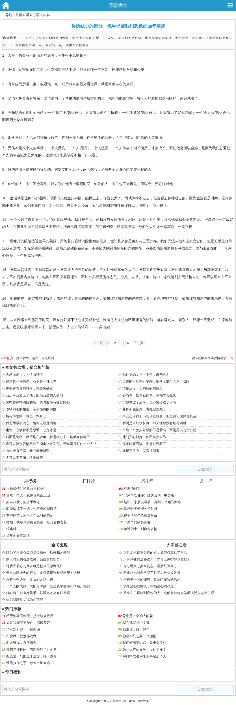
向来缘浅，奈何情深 (21, 643)
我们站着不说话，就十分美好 (144, 643)
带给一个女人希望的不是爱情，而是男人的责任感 (159, 430)
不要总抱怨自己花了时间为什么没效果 (151, 573)
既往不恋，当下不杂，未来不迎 (145, 374)
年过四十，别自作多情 (140, 529)
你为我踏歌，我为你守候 (24, 599)
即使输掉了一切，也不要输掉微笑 (31, 509)
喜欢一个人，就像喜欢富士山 (28, 495)
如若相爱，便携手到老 (23, 502)
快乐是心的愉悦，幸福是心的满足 (148, 586)
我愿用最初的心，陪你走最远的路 (31, 423)
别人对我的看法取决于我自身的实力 (33, 559)
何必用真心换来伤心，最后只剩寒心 (150, 566)
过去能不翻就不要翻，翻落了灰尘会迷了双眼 (156, 381)
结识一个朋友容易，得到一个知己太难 (152, 502)
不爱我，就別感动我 (21, 636)
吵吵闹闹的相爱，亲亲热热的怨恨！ (33, 409)
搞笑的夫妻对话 (18, 535)
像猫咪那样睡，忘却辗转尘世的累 (31, 649)
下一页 (138, 343)
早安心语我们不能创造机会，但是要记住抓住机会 (159, 416)
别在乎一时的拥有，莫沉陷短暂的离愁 (151, 579)
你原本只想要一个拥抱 (139, 636)
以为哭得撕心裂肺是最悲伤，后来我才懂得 (38, 552)
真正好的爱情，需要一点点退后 (32, 358)
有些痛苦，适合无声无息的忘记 (29, 515)
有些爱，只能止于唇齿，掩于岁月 (31, 656)
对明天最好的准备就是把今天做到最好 (34, 566)
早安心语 (32, 15)
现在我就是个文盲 (136, 622)
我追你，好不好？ (136, 629)
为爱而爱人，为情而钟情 (24, 374)
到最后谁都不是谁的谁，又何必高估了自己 (155, 552)
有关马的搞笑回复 (137, 522)
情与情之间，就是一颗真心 (26, 416)
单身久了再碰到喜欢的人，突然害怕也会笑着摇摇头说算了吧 (168, 593)
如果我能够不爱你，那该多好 (28, 622)
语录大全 (118, 5)
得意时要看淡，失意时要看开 (144, 444)
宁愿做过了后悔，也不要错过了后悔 (149, 402)
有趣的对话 (132, 488)
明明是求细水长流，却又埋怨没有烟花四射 (154, 423)
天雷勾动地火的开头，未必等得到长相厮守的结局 (43, 573)
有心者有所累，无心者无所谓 (28, 451)
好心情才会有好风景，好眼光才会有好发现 (38, 593)
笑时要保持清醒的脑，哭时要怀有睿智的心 (38, 402)
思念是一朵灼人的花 (138, 616)
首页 (18, 15)
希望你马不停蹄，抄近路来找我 (29, 616)
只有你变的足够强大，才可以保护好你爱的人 (157, 559)
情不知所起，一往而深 (23, 629)
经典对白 (13, 529)
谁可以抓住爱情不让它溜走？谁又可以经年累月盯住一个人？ (51, 444)
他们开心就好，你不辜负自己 (144, 437)
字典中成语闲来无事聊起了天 (144, 656)
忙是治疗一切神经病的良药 (142, 388)
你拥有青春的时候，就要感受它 (29, 388)
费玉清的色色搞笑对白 (140, 515)
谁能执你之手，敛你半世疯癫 (28, 663)
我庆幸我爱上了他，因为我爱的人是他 (34, 395)
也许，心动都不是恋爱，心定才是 (31, 430)
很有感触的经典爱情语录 (209, 358)
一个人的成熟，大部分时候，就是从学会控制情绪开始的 (48, 586)
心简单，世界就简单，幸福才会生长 (149, 395)
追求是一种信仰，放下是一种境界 (31, 381)
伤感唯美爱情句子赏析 (140, 509)
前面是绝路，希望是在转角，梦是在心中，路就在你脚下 (48, 437)
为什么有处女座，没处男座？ (144, 649)
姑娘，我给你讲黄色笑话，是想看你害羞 (36, 522)
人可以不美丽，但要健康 (24, 458)
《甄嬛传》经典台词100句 (25, 488)
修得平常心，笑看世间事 (140, 451)
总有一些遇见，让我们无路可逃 (29, 579)
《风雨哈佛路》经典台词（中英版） (151, 495)
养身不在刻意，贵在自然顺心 (144, 409)
